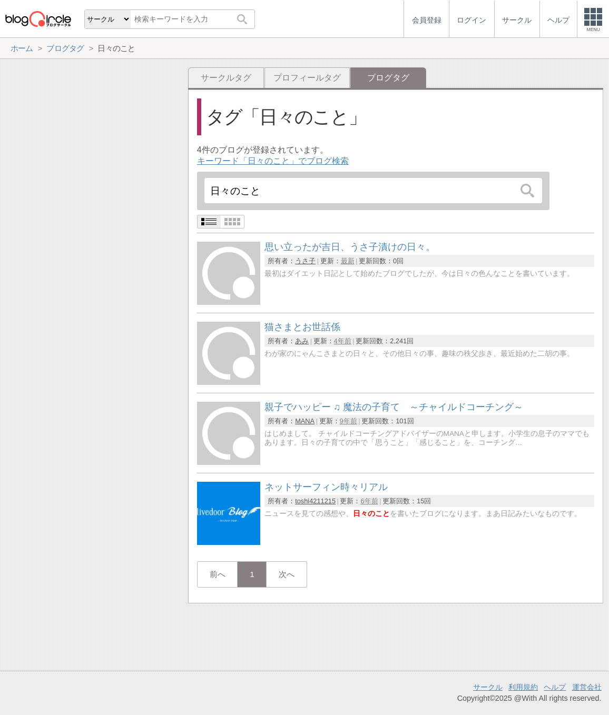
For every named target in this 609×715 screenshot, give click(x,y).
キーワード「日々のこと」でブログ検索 (273, 160)
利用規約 (523, 687)
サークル (488, 687)
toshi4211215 (315, 501)
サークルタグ (226, 77)
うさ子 (305, 261)
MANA (305, 421)
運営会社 (587, 687)
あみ (302, 341)
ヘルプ (555, 687)
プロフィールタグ (307, 77)
